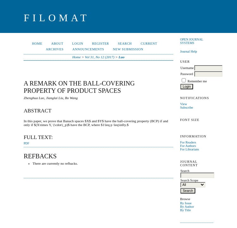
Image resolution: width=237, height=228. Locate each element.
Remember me (197, 81)
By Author (187, 206)
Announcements (88, 49)
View (183, 104)
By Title (185, 210)
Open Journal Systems (191, 41)
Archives (55, 49)
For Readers (188, 142)
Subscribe (186, 107)
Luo (121, 57)
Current (149, 43)
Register (100, 43)
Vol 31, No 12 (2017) (100, 57)
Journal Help (188, 51)
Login (77, 43)
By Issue (185, 203)
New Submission (128, 49)
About (57, 43)
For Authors (188, 146)
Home (37, 43)
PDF (26, 143)
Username (187, 68)
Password (186, 74)
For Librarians (189, 149)
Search (125, 43)
